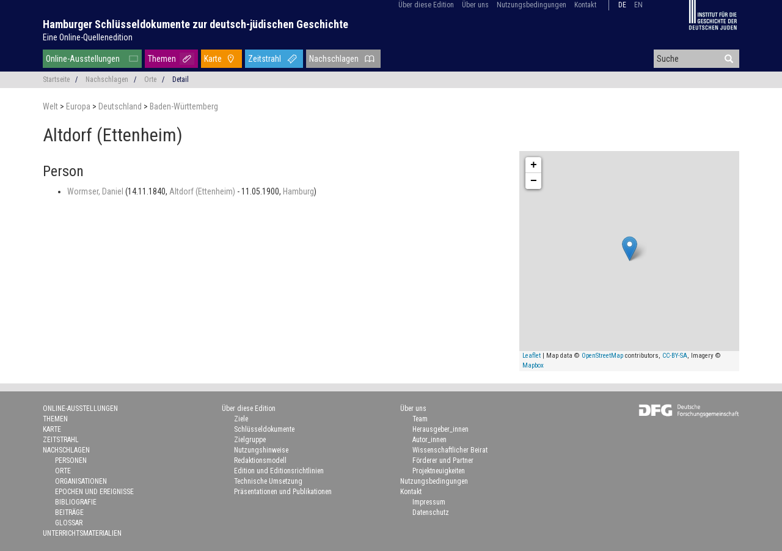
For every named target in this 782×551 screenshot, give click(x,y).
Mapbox (533, 365)
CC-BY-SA (674, 356)
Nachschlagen (334, 59)
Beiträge (69, 512)
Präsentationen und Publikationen (283, 491)
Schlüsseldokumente (264, 429)
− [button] (533, 181)
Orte (150, 79)
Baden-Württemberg (184, 106)
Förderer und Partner (442, 460)
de (622, 5)
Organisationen (81, 481)
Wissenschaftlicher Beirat (450, 450)
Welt (51, 106)
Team (420, 419)
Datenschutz (430, 512)
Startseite (56, 79)
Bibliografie (76, 502)
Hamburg (298, 191)
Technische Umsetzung (268, 481)
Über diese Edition (426, 5)
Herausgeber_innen (440, 429)
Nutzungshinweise (261, 450)
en (638, 5)
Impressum (428, 502)
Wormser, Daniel (96, 191)
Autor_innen (429, 439)
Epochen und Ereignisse (94, 491)
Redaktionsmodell (260, 460)
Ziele (241, 419)
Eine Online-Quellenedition (88, 37)
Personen (71, 460)
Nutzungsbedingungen (531, 5)
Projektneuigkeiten (438, 471)
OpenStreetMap (602, 356)
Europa (79, 106)
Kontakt (585, 5)
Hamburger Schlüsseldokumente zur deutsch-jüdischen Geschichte (195, 24)
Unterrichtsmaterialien (82, 533)
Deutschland (121, 106)
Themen (162, 59)
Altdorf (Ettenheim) (203, 191)
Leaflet (531, 356)
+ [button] (533, 165)
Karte (213, 59)
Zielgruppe (250, 439)
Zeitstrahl (264, 59)
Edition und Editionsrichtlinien (279, 471)
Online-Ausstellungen (83, 59)
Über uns (475, 5)
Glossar (68, 523)
